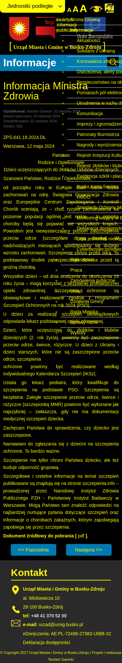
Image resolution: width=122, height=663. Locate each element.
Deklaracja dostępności (46, 642)
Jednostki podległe (30, 6)
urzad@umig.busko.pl (61, 624)
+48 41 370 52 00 (48, 615)
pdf (81, 535)
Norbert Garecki (61, 659)
